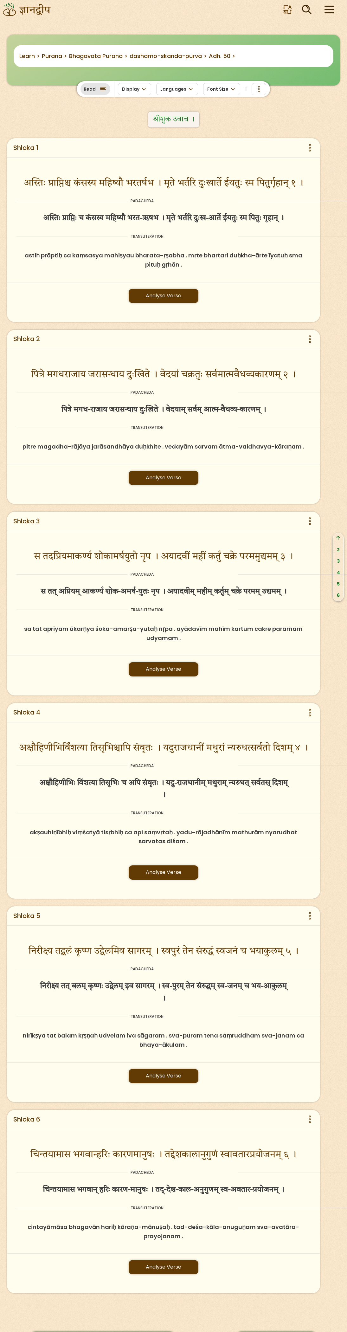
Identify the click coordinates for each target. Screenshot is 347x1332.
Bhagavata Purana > (98, 56)
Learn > (29, 56)
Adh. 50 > (222, 56)
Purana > (54, 56)
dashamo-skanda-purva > (168, 56)
